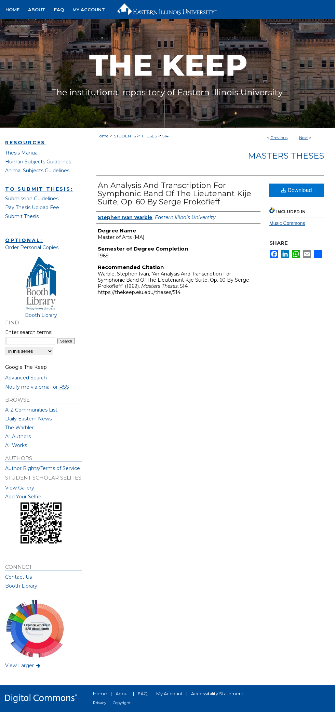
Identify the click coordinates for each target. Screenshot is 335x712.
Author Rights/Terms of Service (42, 468)
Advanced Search (26, 378)
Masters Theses (286, 156)
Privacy (99, 702)
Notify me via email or (37, 387)
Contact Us (18, 577)
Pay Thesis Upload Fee (32, 207)
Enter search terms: (28, 332)
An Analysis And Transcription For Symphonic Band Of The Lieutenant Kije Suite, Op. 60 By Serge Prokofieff (174, 193)
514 (165, 135)
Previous (278, 137)
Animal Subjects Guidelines (37, 170)
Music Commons (287, 223)
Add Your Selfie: (23, 497)
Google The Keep (26, 367)
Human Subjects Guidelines (38, 162)
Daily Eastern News (28, 419)
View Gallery (19, 488)
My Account (169, 693)
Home (102, 135)
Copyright (122, 702)
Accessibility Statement (217, 693)
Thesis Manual (22, 153)
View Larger (23, 665)
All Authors (18, 436)
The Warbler (19, 428)
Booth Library (21, 586)
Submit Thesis (22, 216)
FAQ (143, 693)
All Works (16, 445)
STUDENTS (125, 135)
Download (296, 190)
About (122, 693)
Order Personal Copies (31, 247)
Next (303, 137)
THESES (149, 135)
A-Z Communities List (31, 410)
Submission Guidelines (31, 199)
